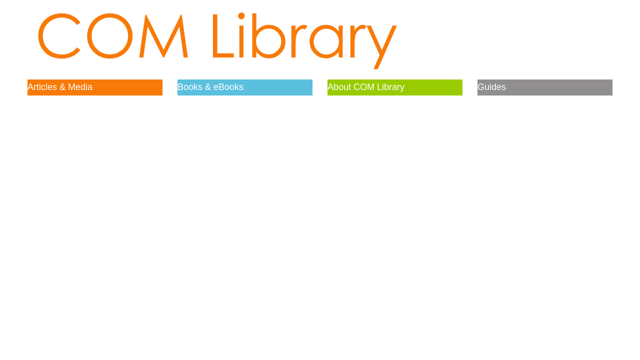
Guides (492, 87)
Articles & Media (60, 87)
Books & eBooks (211, 87)
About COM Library (366, 87)
